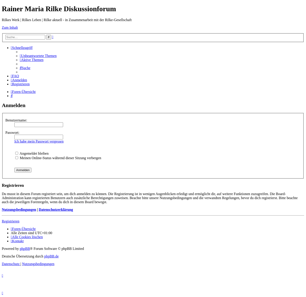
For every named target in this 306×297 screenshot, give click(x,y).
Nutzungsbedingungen (19, 209)
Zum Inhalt (10, 27)
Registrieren (10, 221)
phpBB (25, 249)
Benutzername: (16, 120)
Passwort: (12, 132)
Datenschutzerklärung (56, 209)
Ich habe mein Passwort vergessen (39, 141)
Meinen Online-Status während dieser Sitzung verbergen (58, 158)
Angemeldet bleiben (31, 153)
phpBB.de (51, 256)
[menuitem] (38, 56)
